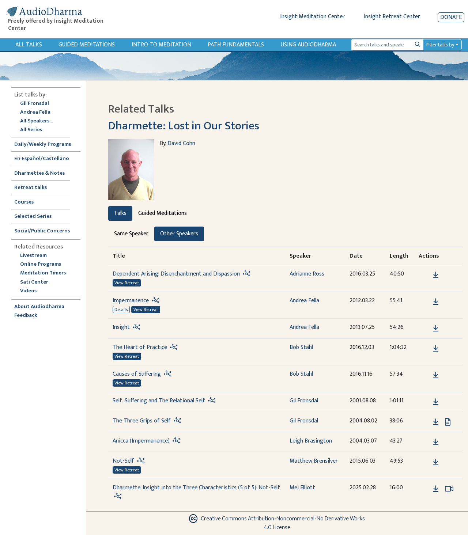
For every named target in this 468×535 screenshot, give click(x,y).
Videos (32, 291)
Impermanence (131, 301)
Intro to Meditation (161, 45)
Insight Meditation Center (312, 17)
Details (121, 309)
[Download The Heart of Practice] (435, 348)
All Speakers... (36, 121)
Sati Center (34, 282)
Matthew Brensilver (314, 461)
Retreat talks (30, 187)
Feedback (25, 315)
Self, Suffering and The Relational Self (159, 401)
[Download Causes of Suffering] (435, 375)
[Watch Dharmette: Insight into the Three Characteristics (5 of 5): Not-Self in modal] (449, 489)
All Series (31, 130)
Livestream (33, 255)
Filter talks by (440, 45)
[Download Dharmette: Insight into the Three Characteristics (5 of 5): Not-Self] (435, 488)
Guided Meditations (86, 45)
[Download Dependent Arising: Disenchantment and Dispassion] (435, 275)
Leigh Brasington (311, 441)
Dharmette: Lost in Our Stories (183, 126)
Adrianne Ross (307, 274)
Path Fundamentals (236, 45)
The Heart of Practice (140, 347)
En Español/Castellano (41, 159)
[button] (424, 275)
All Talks (28, 45)
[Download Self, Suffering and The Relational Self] (435, 401)
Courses (24, 202)
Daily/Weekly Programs (46, 144)
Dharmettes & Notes (39, 173)
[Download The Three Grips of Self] (435, 422)
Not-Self (123, 461)
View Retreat (126, 283)
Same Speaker (131, 234)
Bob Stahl (301, 347)
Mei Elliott (302, 488)
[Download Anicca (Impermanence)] (435, 442)
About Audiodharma (39, 307)
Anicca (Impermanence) (141, 441)
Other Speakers (179, 234)
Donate (451, 17)
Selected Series (37, 216)
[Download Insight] (435, 328)
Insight (121, 327)
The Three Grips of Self (142, 421)
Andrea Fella (35, 112)
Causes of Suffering (137, 374)
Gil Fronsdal (34, 103)
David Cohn (181, 143)
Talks (120, 213)
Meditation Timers (43, 273)
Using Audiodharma (308, 45)
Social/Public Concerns (42, 231)
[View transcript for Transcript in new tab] (447, 421)
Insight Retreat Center (392, 17)
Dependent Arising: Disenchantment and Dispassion (176, 274)
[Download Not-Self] (435, 462)
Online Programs (40, 264)
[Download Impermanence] (435, 301)
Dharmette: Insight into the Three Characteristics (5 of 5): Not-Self (196, 488)
